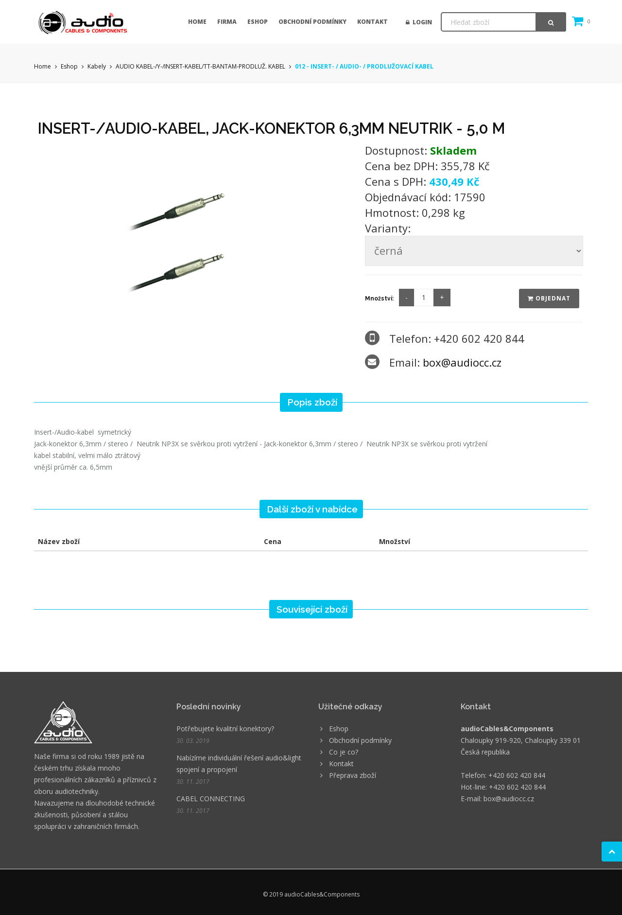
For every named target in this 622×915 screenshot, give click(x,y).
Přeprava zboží (352, 775)
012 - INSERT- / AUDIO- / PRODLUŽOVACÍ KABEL (364, 66)
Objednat (549, 298)
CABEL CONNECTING (210, 798)
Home (197, 22)
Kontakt (372, 22)
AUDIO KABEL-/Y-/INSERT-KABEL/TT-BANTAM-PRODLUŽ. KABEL (200, 66)
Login (419, 22)
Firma (227, 22)
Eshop (257, 22)
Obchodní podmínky (312, 22)
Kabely (96, 66)
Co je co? (343, 752)
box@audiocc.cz (462, 362)
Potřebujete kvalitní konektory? (225, 728)
